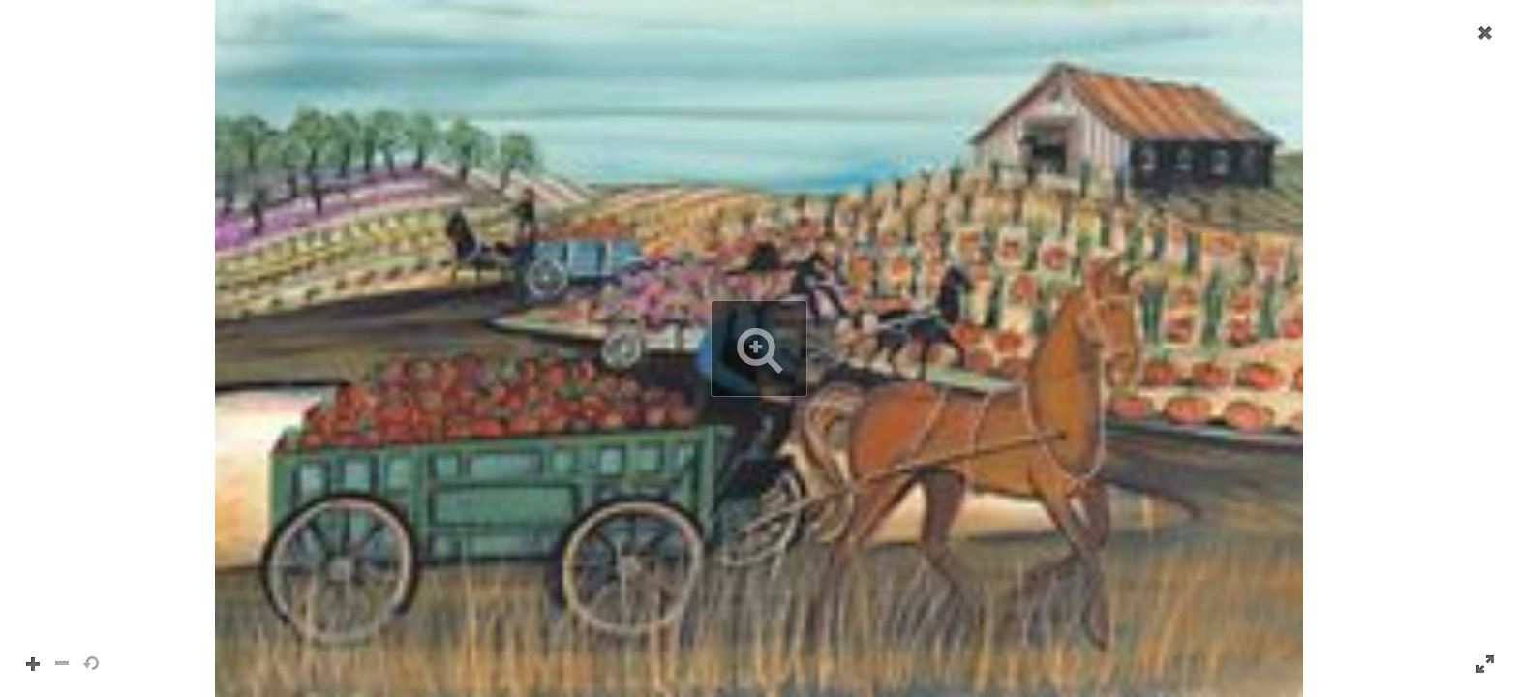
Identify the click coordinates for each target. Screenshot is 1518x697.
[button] (759, 348)
